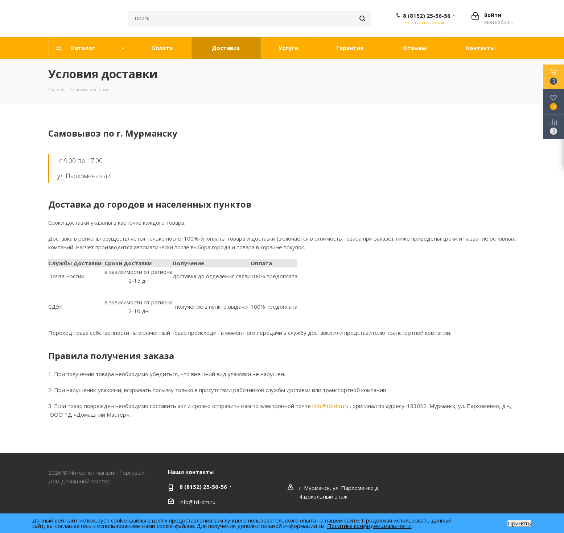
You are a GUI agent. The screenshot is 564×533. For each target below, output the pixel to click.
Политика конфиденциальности (369, 525)
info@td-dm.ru (330, 405)
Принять (519, 523)
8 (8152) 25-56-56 (426, 15)
